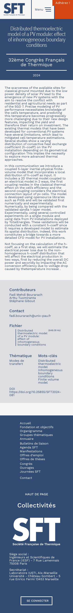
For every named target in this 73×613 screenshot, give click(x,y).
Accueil (25, 423)
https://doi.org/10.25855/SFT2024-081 (35, 393)
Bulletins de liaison (34, 443)
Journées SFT (30, 471)
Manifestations (31, 451)
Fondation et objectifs (36, 427)
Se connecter (38, 600)
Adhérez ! (62, 2)
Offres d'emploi (31, 455)
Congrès (26, 464)
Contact (26, 478)
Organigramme (31, 431)
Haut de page (36, 494)
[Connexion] (64, 9)
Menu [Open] (43, 9)
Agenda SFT (29, 447)
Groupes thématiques (36, 435)
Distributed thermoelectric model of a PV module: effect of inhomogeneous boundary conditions (32, 337)
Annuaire (26, 439)
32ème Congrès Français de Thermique (36, 62)
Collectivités (36, 505)
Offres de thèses (32, 459)
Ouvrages (27, 468)
